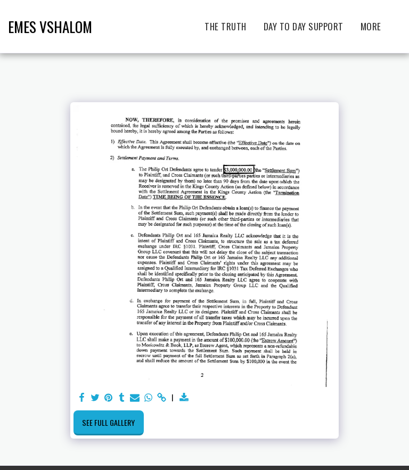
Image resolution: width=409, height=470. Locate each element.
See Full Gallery (108, 422)
